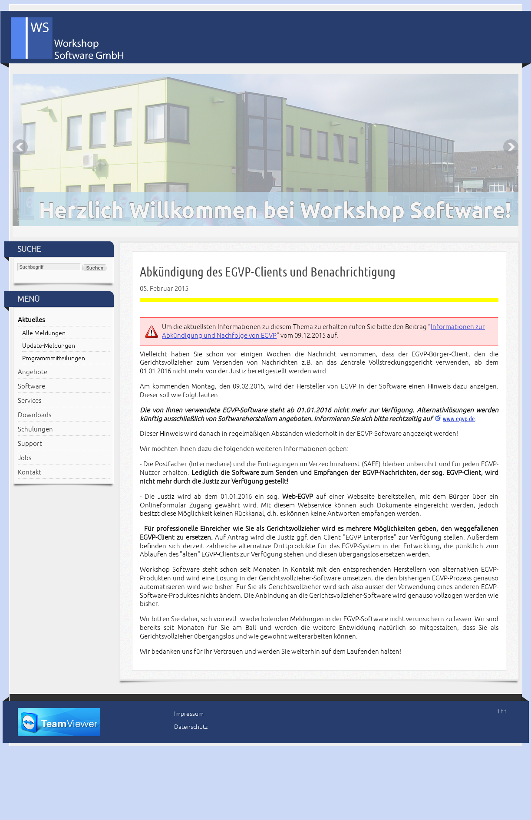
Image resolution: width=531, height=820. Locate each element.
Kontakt (29, 472)
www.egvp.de (459, 419)
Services (29, 400)
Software (31, 386)
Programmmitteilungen (53, 358)
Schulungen (35, 429)
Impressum (189, 714)
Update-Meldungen (48, 345)
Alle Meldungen (44, 333)
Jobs (24, 458)
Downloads (34, 415)
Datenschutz (191, 727)
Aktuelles (31, 320)
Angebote (32, 372)
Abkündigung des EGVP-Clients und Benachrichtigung (268, 271)
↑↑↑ (502, 711)
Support (30, 443)
